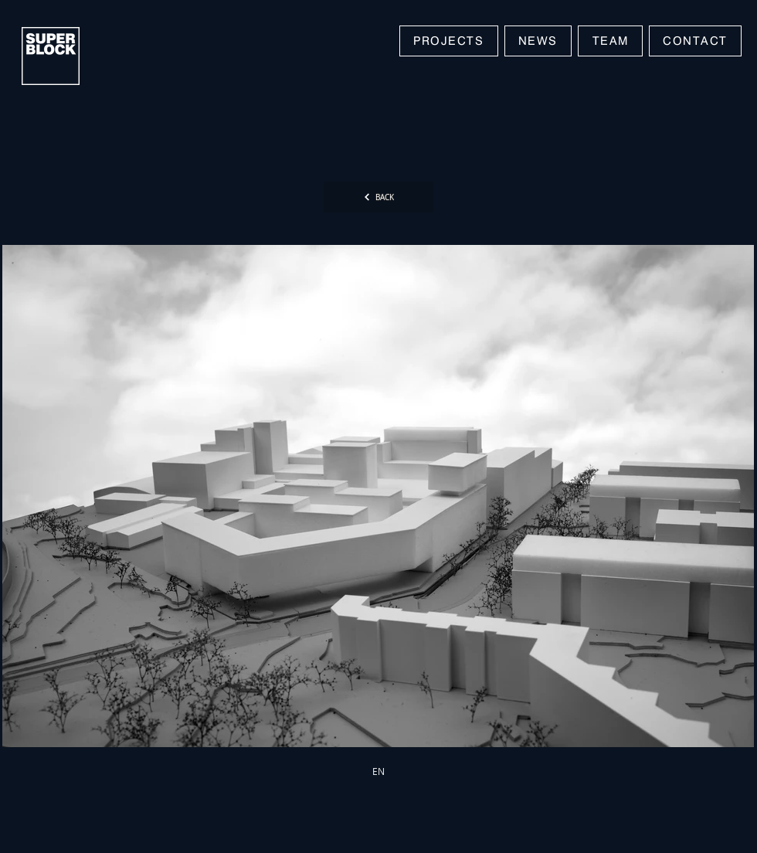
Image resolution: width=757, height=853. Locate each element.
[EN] (378, 771)
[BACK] (378, 197)
